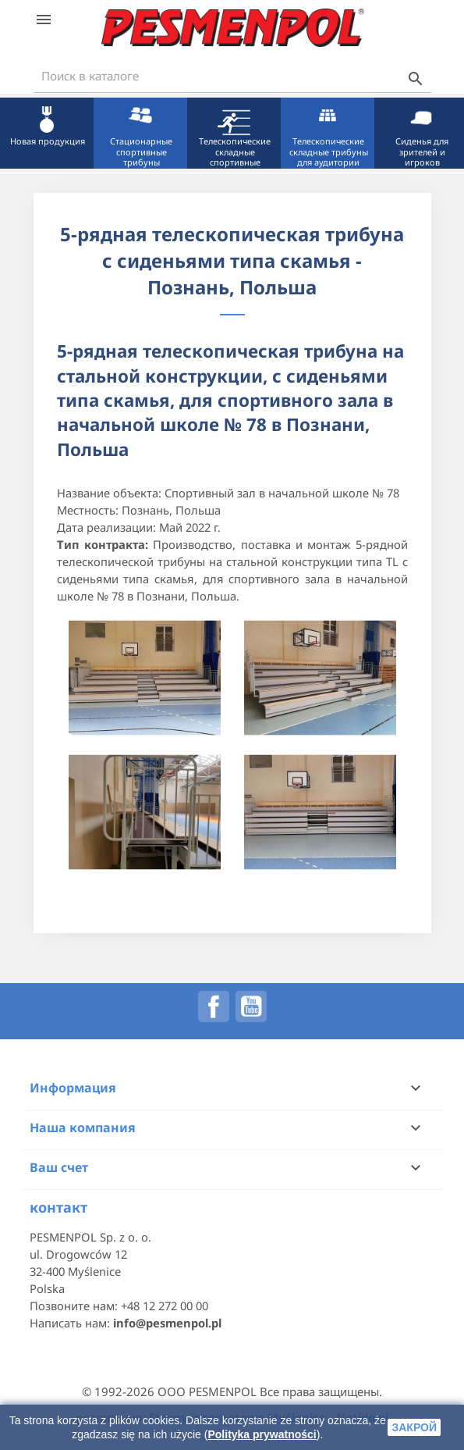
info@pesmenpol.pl (167, 1323)
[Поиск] (232, 76)
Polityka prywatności (261, 1434)
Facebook (213, 1006)
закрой (414, 1427)
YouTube (251, 1006)
